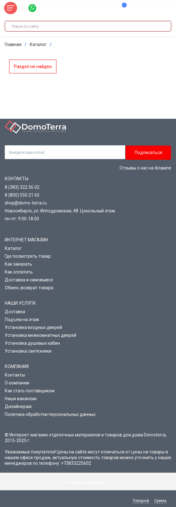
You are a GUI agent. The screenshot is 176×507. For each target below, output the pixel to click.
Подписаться (148, 152)
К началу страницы (88, 482)
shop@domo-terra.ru (26, 202)
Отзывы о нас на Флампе (145, 167)
